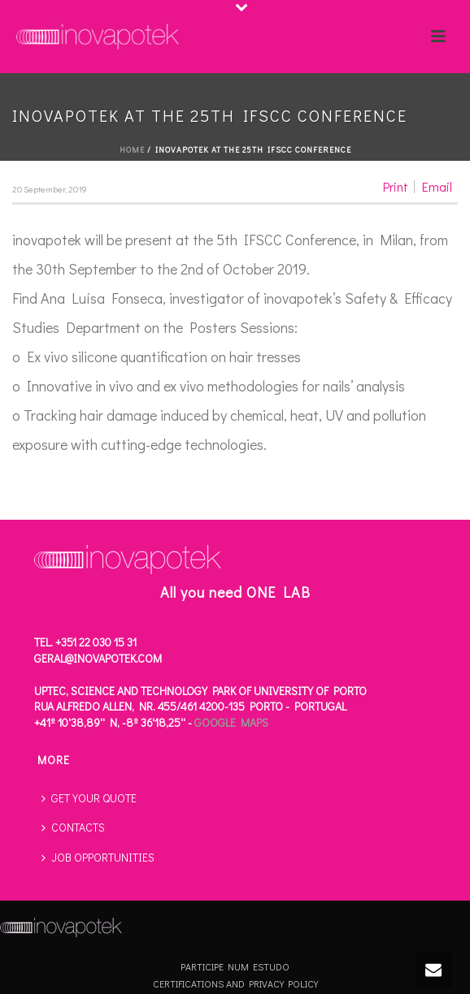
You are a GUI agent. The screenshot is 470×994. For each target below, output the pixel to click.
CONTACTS (73, 827)
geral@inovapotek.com (98, 658)
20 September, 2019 (49, 189)
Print (395, 186)
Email (437, 186)
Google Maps (231, 722)
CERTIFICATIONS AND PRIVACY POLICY (235, 983)
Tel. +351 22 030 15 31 (85, 642)
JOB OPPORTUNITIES (97, 857)
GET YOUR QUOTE (89, 798)
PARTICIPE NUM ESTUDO (235, 966)
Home (132, 150)
